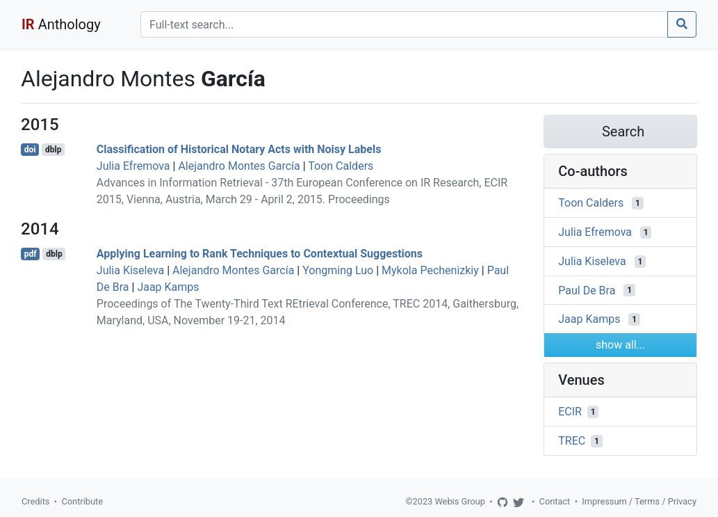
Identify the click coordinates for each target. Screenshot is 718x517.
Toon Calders (340, 166)
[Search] (404, 24)
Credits (35, 501)
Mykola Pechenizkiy (430, 270)
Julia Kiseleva (130, 270)
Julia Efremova (133, 166)
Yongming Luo (337, 270)
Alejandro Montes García (239, 166)
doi (30, 149)
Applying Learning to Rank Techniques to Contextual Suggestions (260, 253)
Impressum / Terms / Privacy (639, 501)
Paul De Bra (586, 289)
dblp (53, 149)
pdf (30, 254)
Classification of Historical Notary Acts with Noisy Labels (239, 149)
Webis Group (459, 501)
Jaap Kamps (168, 287)
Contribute (82, 501)
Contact (555, 501)
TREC (571, 440)
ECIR (570, 411)
